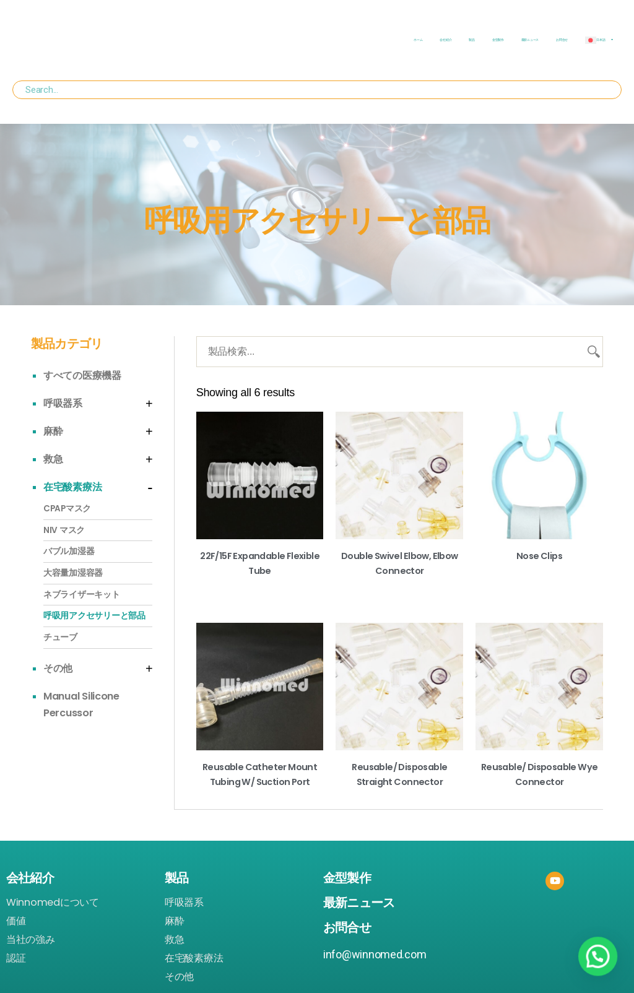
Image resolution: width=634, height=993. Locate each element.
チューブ (60, 637)
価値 (15, 920)
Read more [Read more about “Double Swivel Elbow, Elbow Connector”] (399, 590)
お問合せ (562, 40)
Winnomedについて (52, 902)
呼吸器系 (62, 403)
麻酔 (53, 431)
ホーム (418, 40)
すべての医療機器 (82, 375)
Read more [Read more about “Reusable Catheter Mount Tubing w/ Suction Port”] (259, 801)
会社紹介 (445, 40)
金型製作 (498, 40)
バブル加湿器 (68, 551)
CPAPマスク (67, 508)
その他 (57, 668)
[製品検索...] (399, 351)
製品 (471, 40)
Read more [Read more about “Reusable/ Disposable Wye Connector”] (539, 801)
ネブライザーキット (81, 595)
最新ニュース (530, 40)
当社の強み (30, 939)
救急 (53, 459)
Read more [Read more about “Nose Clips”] (539, 575)
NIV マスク (64, 530)
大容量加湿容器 (73, 573)
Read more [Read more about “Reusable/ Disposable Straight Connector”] (399, 801)
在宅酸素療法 (72, 487)
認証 (15, 958)
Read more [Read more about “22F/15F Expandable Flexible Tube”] (259, 590)
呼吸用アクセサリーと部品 (94, 616)
